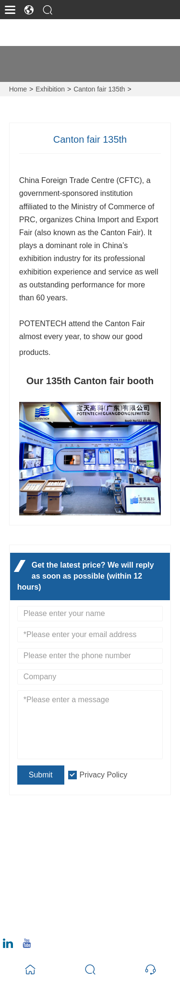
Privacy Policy (104, 775)
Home (18, 89)
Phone (40, 911)
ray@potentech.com (57, 892)
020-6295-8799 (49, 922)
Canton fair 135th (99, 89)
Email (37, 881)
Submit (41, 775)
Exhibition (50, 89)
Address (46, 827)
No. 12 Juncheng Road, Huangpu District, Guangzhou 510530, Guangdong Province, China (96, 850)
